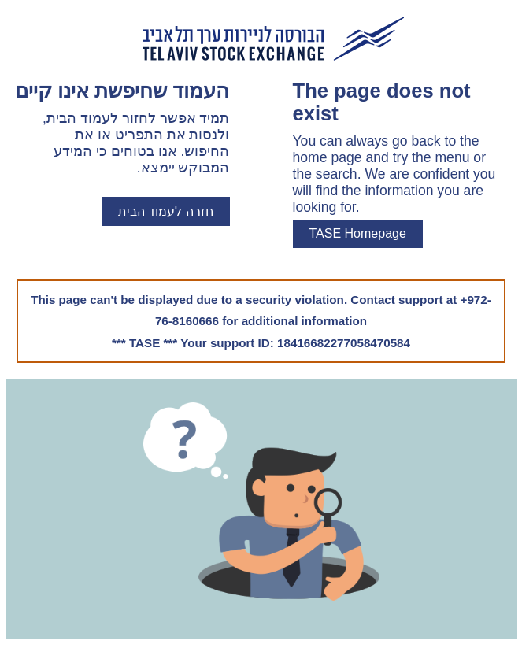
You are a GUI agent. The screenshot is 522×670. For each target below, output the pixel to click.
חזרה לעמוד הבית (165, 211)
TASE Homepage (357, 233)
